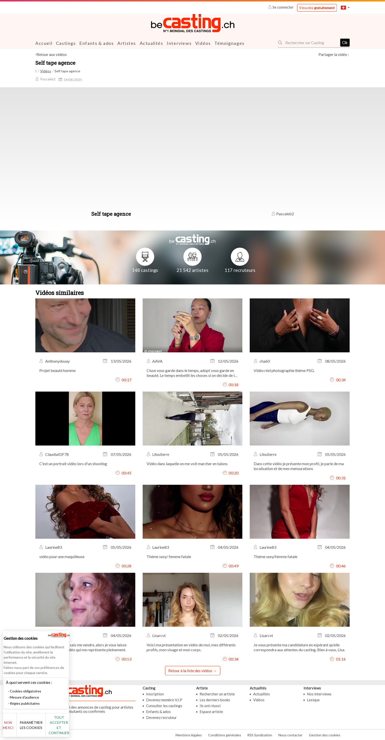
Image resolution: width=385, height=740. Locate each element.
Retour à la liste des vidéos (190, 670)
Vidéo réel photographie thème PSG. (284, 370)
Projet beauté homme (57, 370)
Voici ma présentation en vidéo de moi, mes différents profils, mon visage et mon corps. (191, 647)
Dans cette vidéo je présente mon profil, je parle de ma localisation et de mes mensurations (299, 466)
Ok (345, 42)
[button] (345, 7)
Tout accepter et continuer (88, 727)
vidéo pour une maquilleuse (61, 556)
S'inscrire (317, 8)
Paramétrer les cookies (54, 727)
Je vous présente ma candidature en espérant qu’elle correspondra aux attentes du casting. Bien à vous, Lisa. (299, 647)
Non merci (20, 728)
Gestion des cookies (324, 735)
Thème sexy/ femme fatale (169, 556)
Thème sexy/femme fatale (275, 556)
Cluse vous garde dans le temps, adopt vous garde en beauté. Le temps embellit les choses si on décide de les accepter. (192, 373)
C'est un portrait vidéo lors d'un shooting (73, 463)
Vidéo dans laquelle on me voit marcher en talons (187, 463)
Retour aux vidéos (52, 54)
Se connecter (281, 7)
